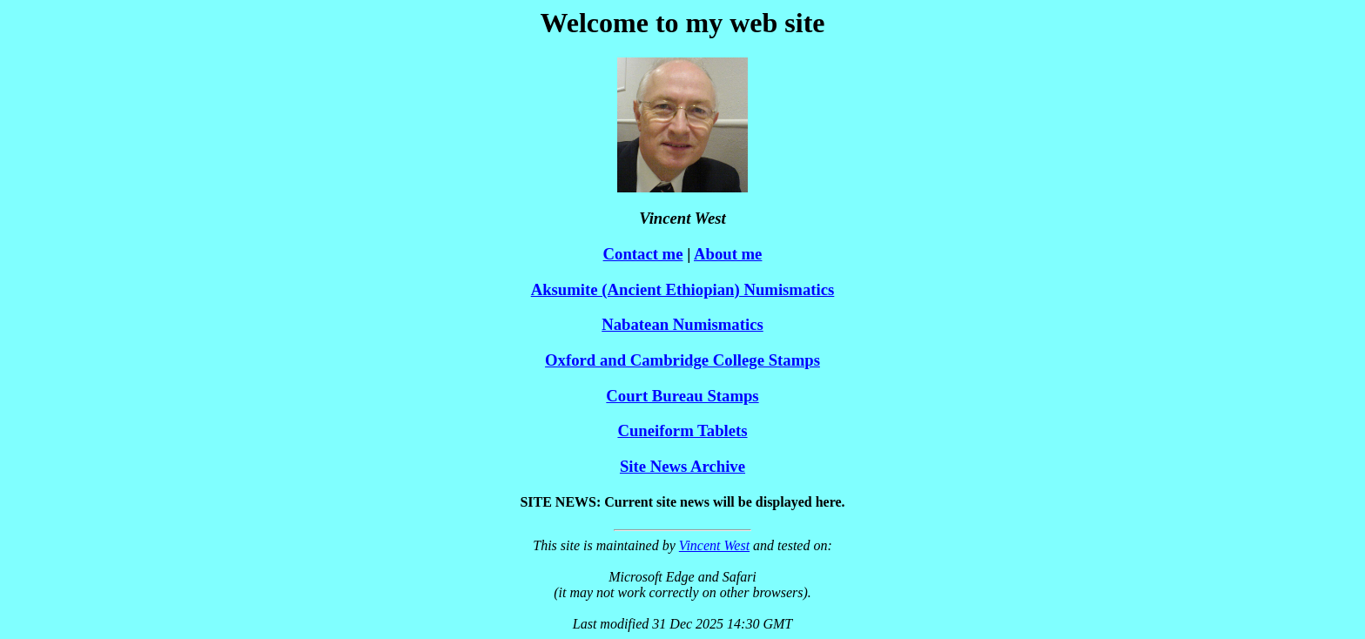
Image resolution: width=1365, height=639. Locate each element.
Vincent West (714, 545)
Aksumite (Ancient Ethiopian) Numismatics (683, 289)
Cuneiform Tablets (682, 430)
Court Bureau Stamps (682, 396)
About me (728, 254)
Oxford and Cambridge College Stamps (682, 360)
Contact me (643, 254)
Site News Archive (682, 466)
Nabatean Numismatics (682, 324)
